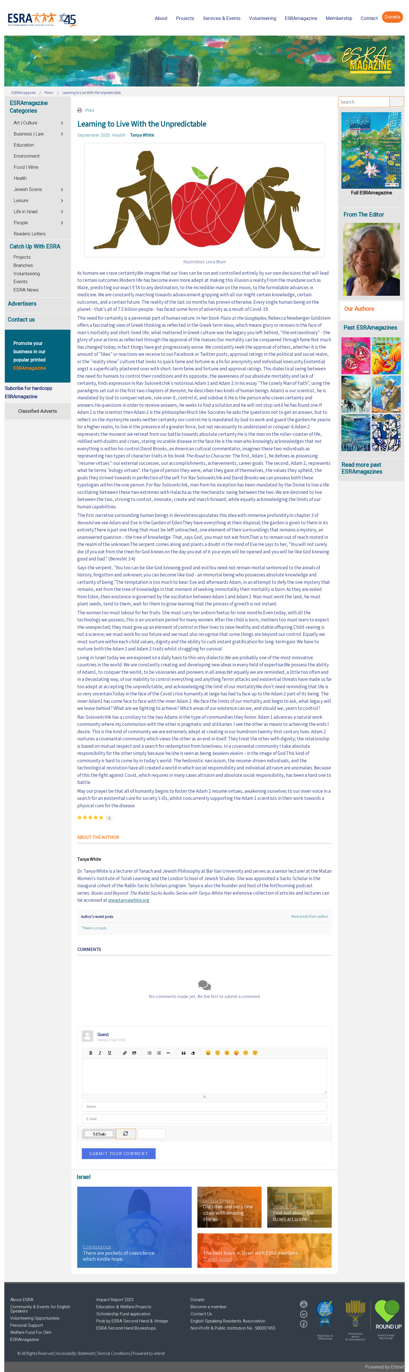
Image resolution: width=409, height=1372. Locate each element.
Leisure (21, 200)
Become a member (209, 1307)
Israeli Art (284, 1206)
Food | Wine (26, 167)
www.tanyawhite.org (128, 900)
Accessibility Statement (75, 1353)
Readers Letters (30, 234)
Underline (109, 1053)
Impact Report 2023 (114, 1300)
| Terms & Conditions (112, 1353)
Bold (90, 1053)
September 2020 (93, 135)
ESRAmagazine (24, 1339)
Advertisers (22, 304)
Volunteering (26, 273)
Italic (100, 1053)
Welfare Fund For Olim (30, 1332)
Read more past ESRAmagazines (361, 468)
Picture (134, 1053)
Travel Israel (218, 1259)
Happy (208, 1053)
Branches (23, 265)
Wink (255, 1053)
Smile (217, 1053)
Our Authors (359, 309)
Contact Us (201, 1314)
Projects (22, 257)
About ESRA (21, 1300)
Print (89, 110)
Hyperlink (125, 1053)
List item (168, 1053)
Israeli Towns (218, 1201)
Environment (26, 156)
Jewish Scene (28, 189)
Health (119, 135)
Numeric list (159, 1053)
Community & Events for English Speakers (40, 1309)
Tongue (236, 1053)
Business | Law (29, 134)
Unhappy (246, 1053)
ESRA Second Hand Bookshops (126, 1328)
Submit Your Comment (118, 1153)
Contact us (21, 320)
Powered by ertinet (149, 1353)
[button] (325, 1313)
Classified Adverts (37, 411)
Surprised (227, 1053)
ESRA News (26, 289)
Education (24, 145)
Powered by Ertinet (384, 1367)
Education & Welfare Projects (123, 1307)
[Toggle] (62, 122)
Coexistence (97, 1247)
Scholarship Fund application (123, 1314)
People (21, 222)
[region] (204, 61)
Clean (193, 1053)
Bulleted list (149, 1053)
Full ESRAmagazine (371, 192)
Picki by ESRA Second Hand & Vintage (132, 1321)
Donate (197, 1300)
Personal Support (26, 1325)
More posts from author (309, 916)
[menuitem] (161, 18)
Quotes (183, 1053)
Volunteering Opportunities (35, 1318)
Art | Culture (25, 123)
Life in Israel (25, 211)
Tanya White (142, 135)
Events (20, 281)
